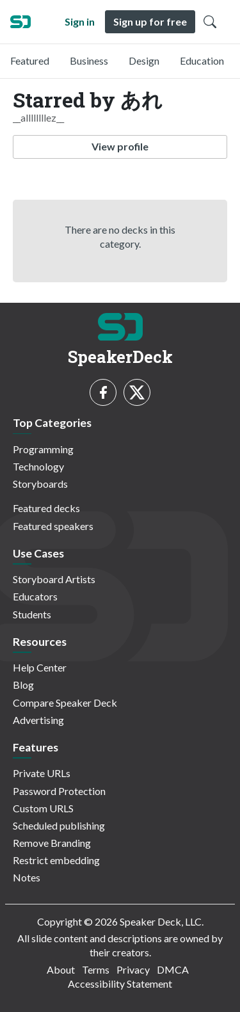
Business (89, 60)
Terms (95, 969)
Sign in (80, 21)
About (61, 969)
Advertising (38, 720)
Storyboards (40, 484)
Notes (26, 877)
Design (144, 60)
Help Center (40, 667)
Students (32, 614)
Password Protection (59, 791)
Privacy (133, 969)
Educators (35, 596)
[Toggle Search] (210, 21)
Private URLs (41, 773)
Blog (23, 685)
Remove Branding (52, 843)
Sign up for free (150, 21)
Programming (43, 449)
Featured (29, 60)
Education (202, 60)
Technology (38, 466)
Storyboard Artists (54, 579)
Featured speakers (53, 526)
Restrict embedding (56, 860)
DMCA (173, 969)
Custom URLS (43, 808)
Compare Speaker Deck (65, 702)
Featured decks (46, 508)
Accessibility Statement (120, 983)
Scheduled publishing (59, 825)
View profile (120, 146)
